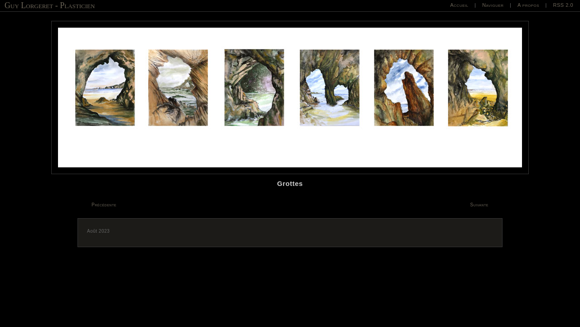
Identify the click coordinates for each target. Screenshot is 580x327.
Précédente (104, 204)
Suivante (479, 204)
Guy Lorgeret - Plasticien (50, 5)
